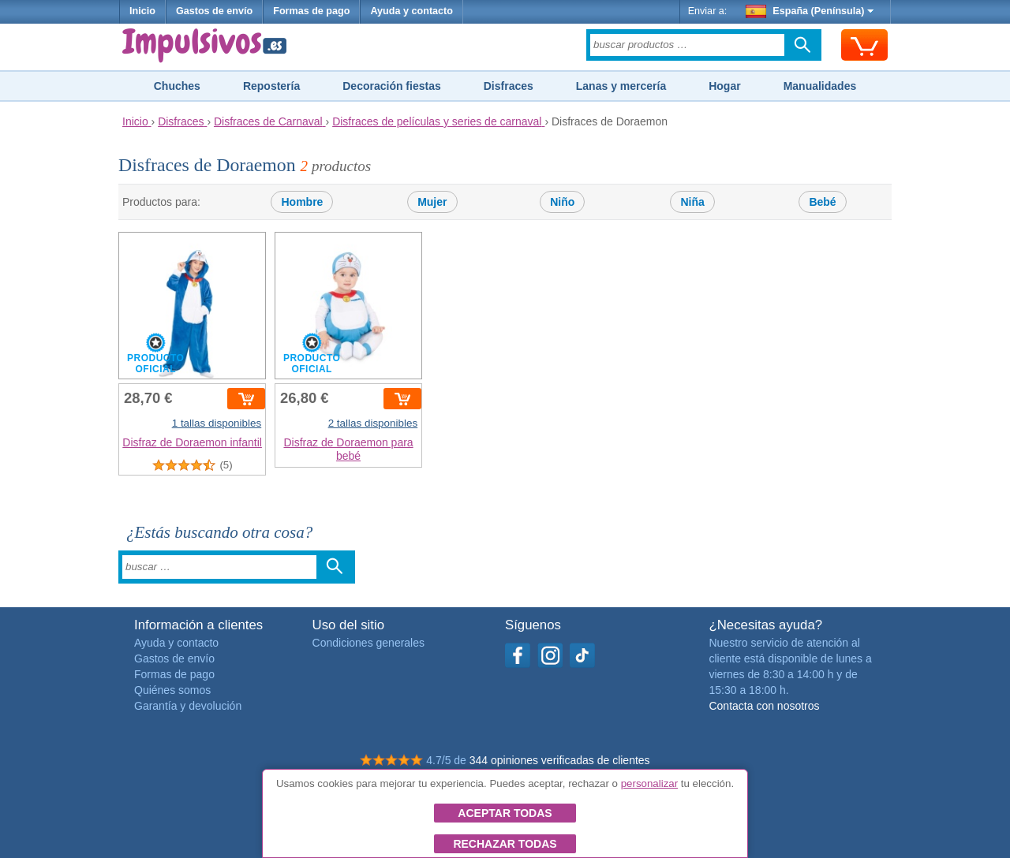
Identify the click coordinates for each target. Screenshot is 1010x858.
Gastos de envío (214, 11)
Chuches (177, 86)
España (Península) (810, 11)
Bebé (822, 202)
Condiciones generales (368, 642)
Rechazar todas (504, 843)
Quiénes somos (172, 690)
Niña (692, 202)
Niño (562, 202)
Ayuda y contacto (411, 11)
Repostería (271, 86)
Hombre (302, 202)
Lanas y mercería (621, 86)
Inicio (142, 11)
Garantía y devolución (187, 705)
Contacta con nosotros (764, 705)
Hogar (724, 86)
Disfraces (508, 86)
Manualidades (820, 86)
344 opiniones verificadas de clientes (559, 760)
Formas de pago (311, 11)
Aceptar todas (505, 813)
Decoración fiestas (391, 86)
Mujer (432, 202)
